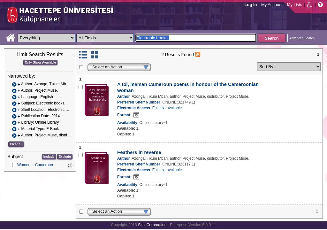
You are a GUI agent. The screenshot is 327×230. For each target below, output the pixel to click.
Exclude (65, 156)
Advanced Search (302, 38)
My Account (272, 4)
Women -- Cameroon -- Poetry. (43, 165)
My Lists (294, 4)
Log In (251, 4)
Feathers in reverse (139, 152)
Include (49, 156)
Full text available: (167, 108)
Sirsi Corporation (152, 225)
